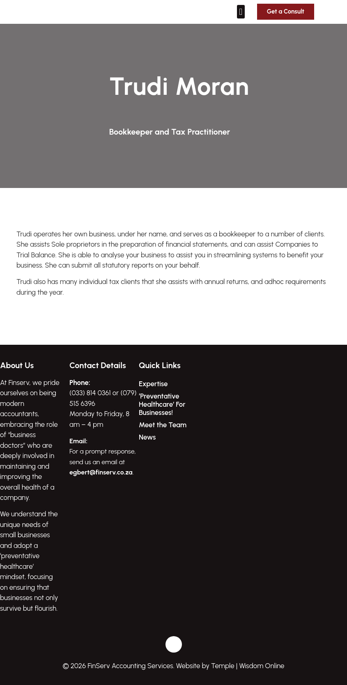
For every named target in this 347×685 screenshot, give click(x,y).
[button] (241, 11)
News (147, 437)
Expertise (153, 384)
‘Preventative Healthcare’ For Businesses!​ (162, 404)
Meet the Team (162, 425)
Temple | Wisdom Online (247, 666)
